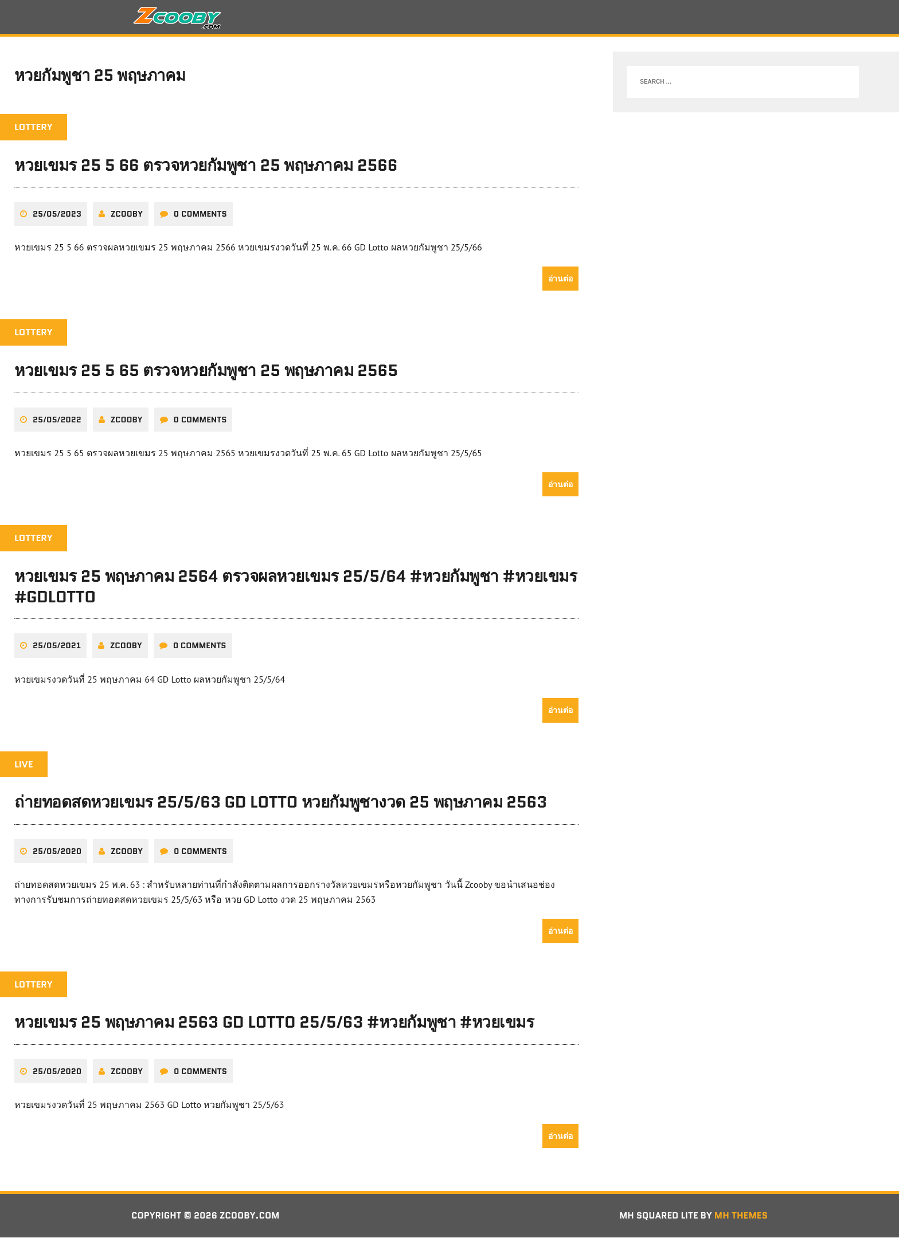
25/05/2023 (57, 215)
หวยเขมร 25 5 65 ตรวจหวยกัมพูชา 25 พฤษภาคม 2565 (206, 371)
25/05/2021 (57, 646)
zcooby (127, 215)
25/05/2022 (57, 420)
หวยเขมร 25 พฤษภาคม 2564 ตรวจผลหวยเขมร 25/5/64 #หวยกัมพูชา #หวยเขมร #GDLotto (295, 587)
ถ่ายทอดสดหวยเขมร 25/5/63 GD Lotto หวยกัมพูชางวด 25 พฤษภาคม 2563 (280, 803)
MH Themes (741, 1216)
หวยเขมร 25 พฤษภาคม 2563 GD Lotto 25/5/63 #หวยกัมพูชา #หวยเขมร (274, 1023)
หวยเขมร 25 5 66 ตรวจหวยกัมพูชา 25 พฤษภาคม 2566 (205, 166)
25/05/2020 (57, 851)
